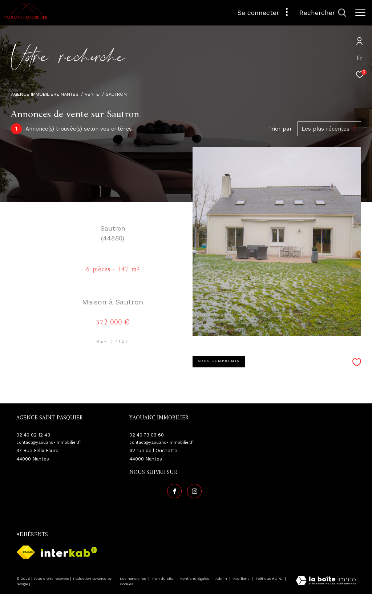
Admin (221, 578)
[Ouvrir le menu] (360, 12)
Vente (92, 94)
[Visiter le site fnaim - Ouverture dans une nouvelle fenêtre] (25, 551)
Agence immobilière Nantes (44, 94)
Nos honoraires (133, 578)
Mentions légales (194, 578)
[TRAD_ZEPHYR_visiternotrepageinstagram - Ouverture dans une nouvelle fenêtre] (193, 490)
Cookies (126, 583)
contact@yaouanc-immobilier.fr (48, 442)
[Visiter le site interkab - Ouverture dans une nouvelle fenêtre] (69, 551)
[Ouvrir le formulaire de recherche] (322, 12)
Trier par (280, 128)
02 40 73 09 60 (146, 435)
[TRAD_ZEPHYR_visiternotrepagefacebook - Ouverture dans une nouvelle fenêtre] (173, 490)
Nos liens (242, 578)
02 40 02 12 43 (33, 435)
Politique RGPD (269, 578)
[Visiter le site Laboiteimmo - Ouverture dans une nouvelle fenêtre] (326, 580)
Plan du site (163, 578)
